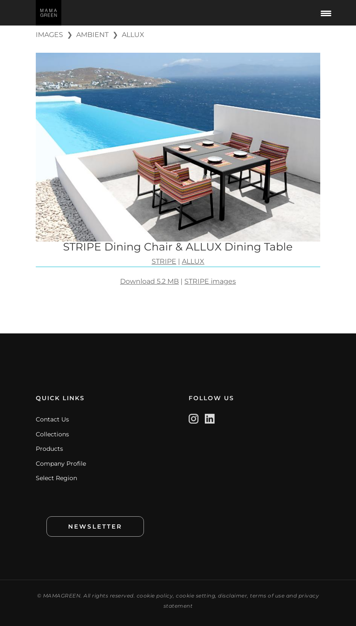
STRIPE (164, 261)
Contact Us (52, 419)
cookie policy (155, 595)
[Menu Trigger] (326, 12)
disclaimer (232, 595)
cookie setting (195, 595)
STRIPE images (210, 281)
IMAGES (49, 35)
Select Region (56, 478)
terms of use (267, 595)
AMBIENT (92, 35)
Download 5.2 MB (149, 281)
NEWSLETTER (95, 526)
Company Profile (61, 463)
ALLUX (133, 35)
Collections (52, 434)
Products (49, 448)
